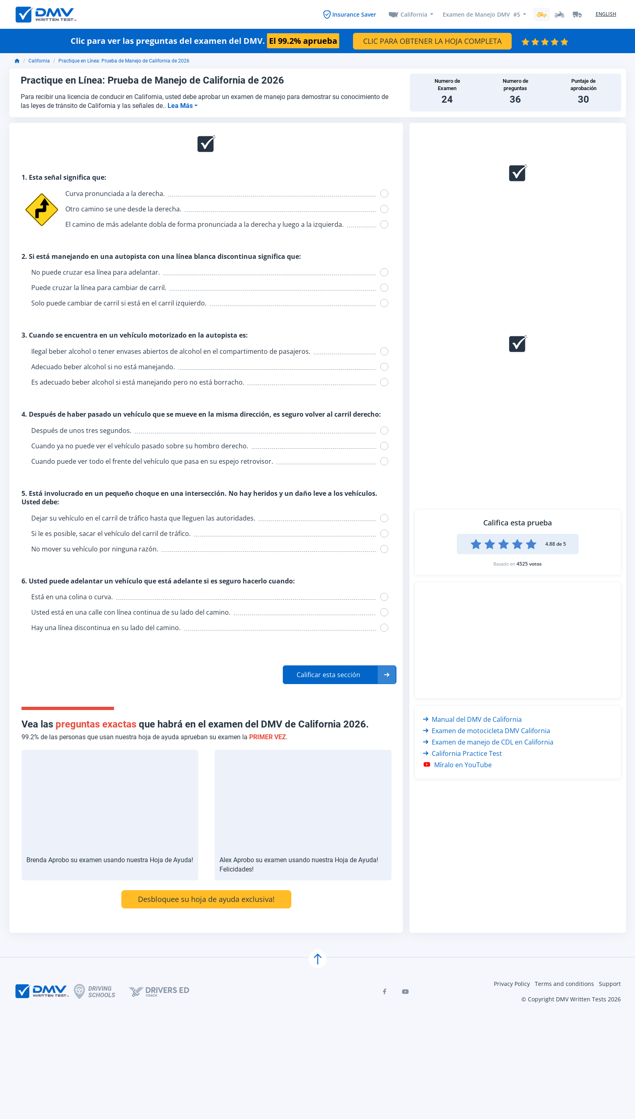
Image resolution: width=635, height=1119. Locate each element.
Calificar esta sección (328, 676)
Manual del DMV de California (472, 720)
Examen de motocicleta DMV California (486, 731)
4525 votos (529, 565)
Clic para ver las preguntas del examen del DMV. (205, 42)
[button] (339, 676)
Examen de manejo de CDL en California (488, 743)
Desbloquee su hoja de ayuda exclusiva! (206, 900)
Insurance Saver (353, 15)
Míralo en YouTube (457, 765)
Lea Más (181, 106)
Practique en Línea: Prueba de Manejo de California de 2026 (123, 62)
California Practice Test (462, 754)
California (413, 15)
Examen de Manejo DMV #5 (481, 15)
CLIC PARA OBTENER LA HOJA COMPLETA (432, 42)
